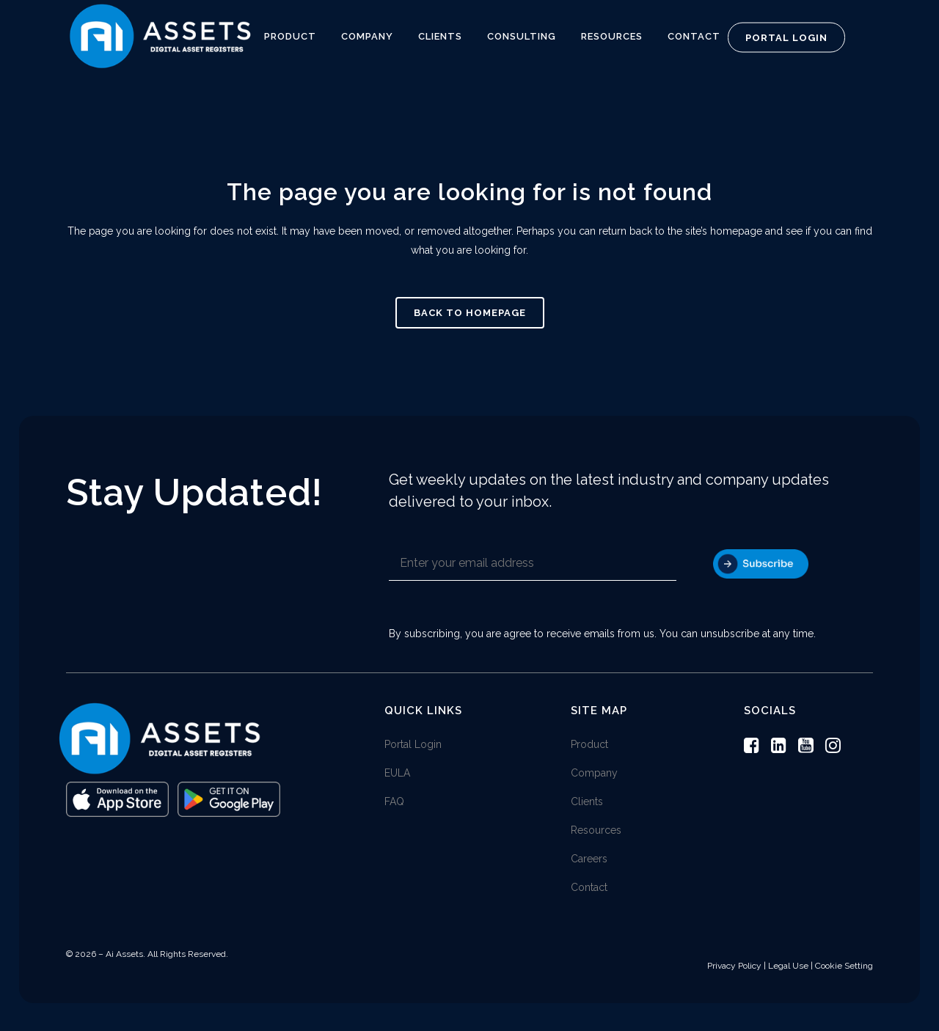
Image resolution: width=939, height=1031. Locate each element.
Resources (596, 831)
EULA (397, 774)
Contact (589, 889)
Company (594, 774)
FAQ (394, 803)
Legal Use (788, 967)
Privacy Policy (734, 967)
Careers (589, 860)
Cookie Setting (844, 967)
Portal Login (786, 37)
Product (589, 746)
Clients (587, 803)
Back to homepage (470, 312)
